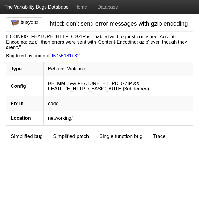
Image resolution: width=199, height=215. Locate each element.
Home (80, 7)
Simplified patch (71, 136)
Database (108, 7)
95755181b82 (65, 55)
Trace (159, 136)
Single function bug (121, 136)
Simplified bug (27, 136)
